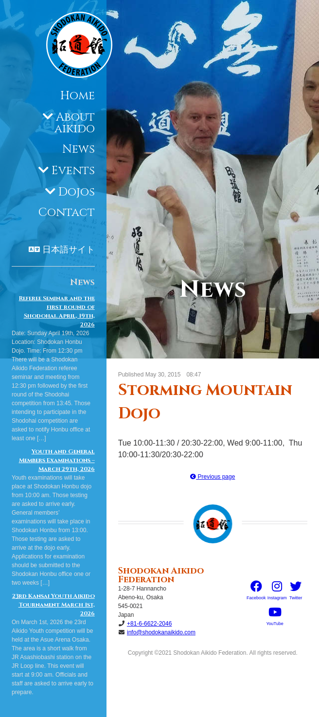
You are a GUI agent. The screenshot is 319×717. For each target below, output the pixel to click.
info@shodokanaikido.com (161, 632)
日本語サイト (68, 250)
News (78, 149)
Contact (66, 212)
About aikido (74, 123)
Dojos (76, 192)
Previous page (212, 476)
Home (77, 96)
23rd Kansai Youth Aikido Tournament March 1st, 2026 (53, 604)
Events (73, 171)
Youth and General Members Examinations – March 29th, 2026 (57, 460)
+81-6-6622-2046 (149, 623)
